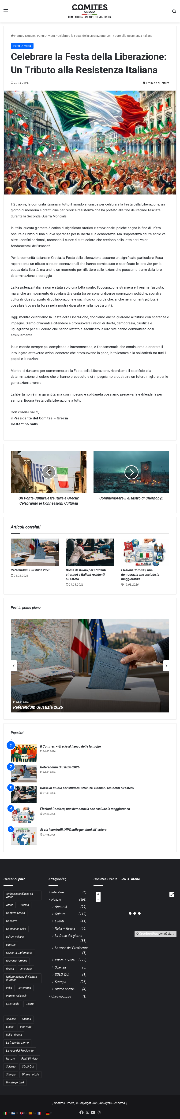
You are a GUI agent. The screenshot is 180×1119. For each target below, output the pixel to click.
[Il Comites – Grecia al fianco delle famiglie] (24, 753)
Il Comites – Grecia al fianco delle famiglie (70, 746)
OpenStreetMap (148, 933)
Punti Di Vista (46, 35)
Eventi (59, 921)
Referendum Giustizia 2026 (30, 570)
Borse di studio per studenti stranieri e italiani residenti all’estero (86, 574)
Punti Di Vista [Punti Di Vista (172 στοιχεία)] (29, 1058)
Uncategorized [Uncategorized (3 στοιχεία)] (15, 1082)
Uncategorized (61, 996)
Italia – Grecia (65, 928)
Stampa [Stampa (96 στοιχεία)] (10, 1074)
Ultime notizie (65, 989)
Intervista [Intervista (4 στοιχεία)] (26, 968)
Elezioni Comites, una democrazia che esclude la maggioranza (140, 574)
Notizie (30, 35)
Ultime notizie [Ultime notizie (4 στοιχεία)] (30, 1074)
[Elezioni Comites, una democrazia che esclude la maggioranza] (145, 552)
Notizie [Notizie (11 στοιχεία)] (10, 1058)
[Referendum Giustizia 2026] (35, 552)
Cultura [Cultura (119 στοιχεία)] (26, 1018)
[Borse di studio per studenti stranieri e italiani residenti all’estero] (90, 552)
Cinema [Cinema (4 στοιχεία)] (24, 905)
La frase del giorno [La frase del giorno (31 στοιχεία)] (17, 1042)
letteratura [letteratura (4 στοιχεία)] (25, 988)
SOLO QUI (62, 974)
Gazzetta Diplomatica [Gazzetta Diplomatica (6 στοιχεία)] (19, 952)
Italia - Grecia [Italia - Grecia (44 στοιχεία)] (14, 1034)
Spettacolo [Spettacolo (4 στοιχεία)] (12, 1003)
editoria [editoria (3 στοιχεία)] (10, 945)
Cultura (60, 914)
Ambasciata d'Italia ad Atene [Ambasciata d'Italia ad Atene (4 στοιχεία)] (19, 895)
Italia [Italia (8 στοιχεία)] (9, 988)
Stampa (60, 982)
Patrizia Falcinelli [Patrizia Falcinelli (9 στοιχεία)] (16, 996)
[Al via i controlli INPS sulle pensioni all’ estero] (24, 836)
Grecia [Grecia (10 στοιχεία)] (10, 968)
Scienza (60, 967)
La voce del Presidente (71, 948)
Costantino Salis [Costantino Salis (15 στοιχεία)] (16, 929)
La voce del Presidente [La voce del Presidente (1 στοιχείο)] (20, 1050)
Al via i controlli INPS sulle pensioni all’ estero (73, 830)
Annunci (61, 907)
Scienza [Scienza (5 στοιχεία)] (10, 1066)
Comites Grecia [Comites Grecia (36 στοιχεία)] (15, 913)
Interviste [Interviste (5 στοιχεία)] (25, 1026)
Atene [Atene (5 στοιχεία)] (9, 905)
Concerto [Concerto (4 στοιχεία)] (11, 921)
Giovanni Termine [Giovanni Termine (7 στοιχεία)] (16, 960)
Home (16, 35)
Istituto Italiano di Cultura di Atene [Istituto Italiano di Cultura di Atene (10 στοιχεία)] (21, 978)
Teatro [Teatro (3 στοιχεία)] (30, 1003)
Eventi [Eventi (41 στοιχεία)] (10, 1026)
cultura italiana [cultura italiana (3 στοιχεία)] (15, 937)
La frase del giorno (68, 936)
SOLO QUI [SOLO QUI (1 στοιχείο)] (28, 1066)
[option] (90, 665)
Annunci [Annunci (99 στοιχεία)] (11, 1018)
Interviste (57, 892)
